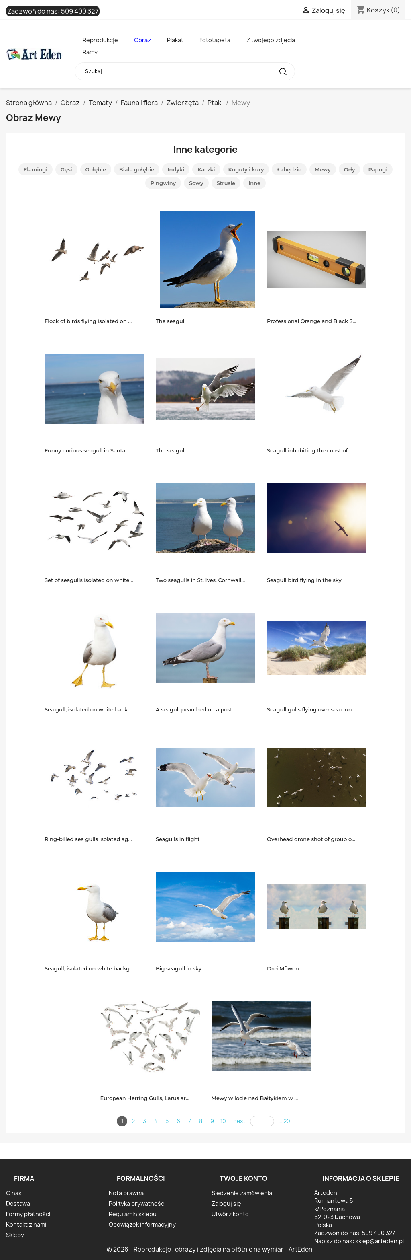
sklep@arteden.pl (379, 1241)
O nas (14, 1193)
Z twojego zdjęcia (270, 40)
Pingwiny (163, 183)
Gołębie (95, 169)
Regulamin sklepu (133, 1214)
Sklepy (15, 1235)
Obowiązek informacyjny (142, 1224)
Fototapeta (214, 40)
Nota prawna (126, 1193)
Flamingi (35, 169)
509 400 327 (79, 11)
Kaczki (206, 169)
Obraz (142, 40)
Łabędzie (289, 169)
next (239, 1121)
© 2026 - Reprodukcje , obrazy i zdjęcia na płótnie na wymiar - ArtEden (209, 1249)
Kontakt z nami (26, 1224)
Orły (349, 169)
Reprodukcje (100, 40)
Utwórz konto (230, 1214)
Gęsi (66, 169)
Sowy (196, 183)
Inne (254, 183)
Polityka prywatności (137, 1203)
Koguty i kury (246, 169)
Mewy (323, 169)
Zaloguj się (226, 1203)
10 (223, 1121)
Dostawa (18, 1203)
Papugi (377, 169)
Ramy (90, 52)
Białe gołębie (137, 169)
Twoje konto (243, 1178)
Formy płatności (28, 1214)
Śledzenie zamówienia (242, 1193)
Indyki (175, 169)
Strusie (226, 183)
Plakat (175, 40)
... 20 (284, 1121)
